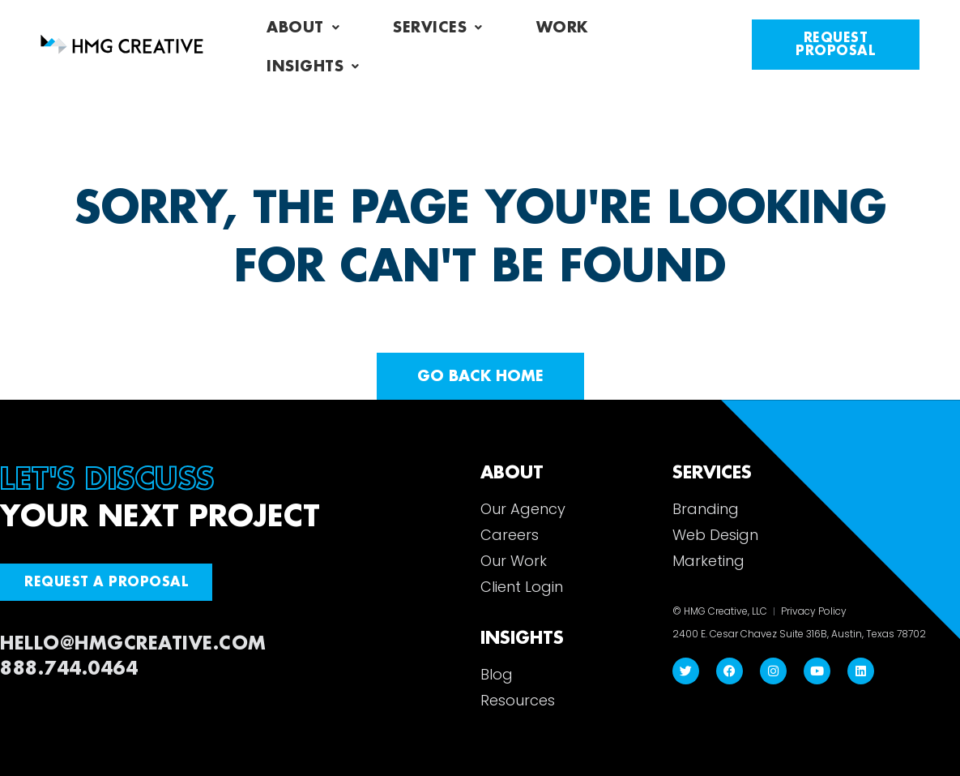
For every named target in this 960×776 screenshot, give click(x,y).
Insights (313, 66)
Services (438, 27)
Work (562, 27)
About (303, 27)
